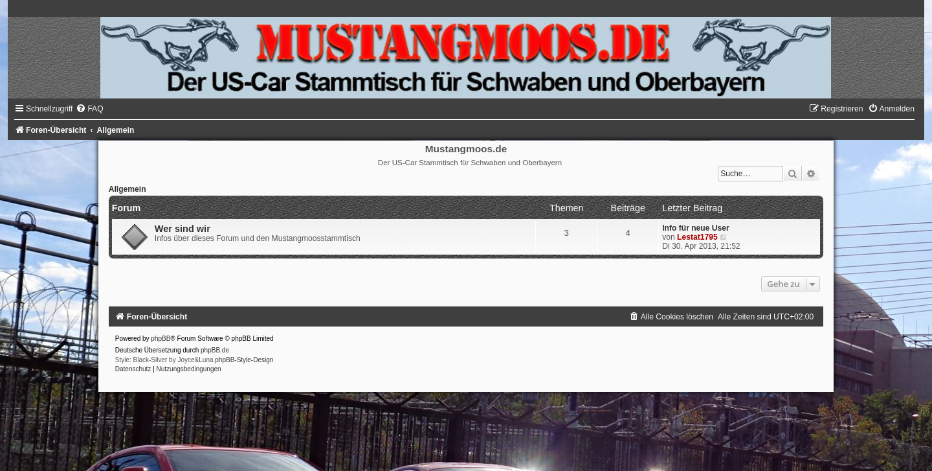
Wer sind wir (182, 229)
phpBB (160, 338)
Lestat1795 (697, 237)
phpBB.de (215, 350)
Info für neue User (695, 228)
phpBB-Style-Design (244, 359)
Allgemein (127, 189)
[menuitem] (89, 108)
